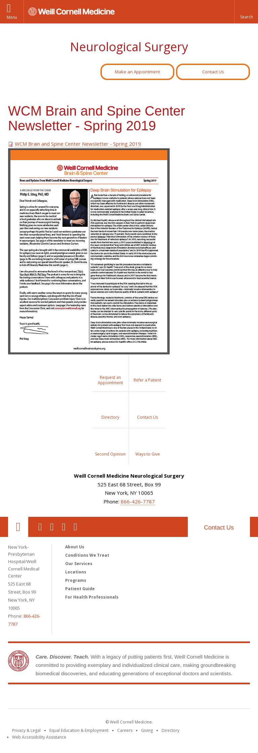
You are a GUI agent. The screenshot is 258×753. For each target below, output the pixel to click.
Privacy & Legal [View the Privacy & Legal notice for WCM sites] (26, 730)
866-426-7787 (138, 501)
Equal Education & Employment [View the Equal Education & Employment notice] (79, 730)
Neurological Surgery (129, 47)
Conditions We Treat (87, 555)
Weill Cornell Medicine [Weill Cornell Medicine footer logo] (129, 698)
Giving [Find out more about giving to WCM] (147, 730)
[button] (246, 11)
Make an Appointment (137, 72)
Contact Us (213, 72)
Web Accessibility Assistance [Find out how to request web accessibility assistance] (39, 737)
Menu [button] (12, 17)
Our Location (18, 527)
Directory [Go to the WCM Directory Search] (170, 730)
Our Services (78, 563)
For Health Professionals (92, 597)
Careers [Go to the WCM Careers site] (124, 730)
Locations (75, 572)
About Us (74, 547)
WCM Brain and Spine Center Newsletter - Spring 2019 (78, 143)
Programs (75, 580)
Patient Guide (80, 589)
